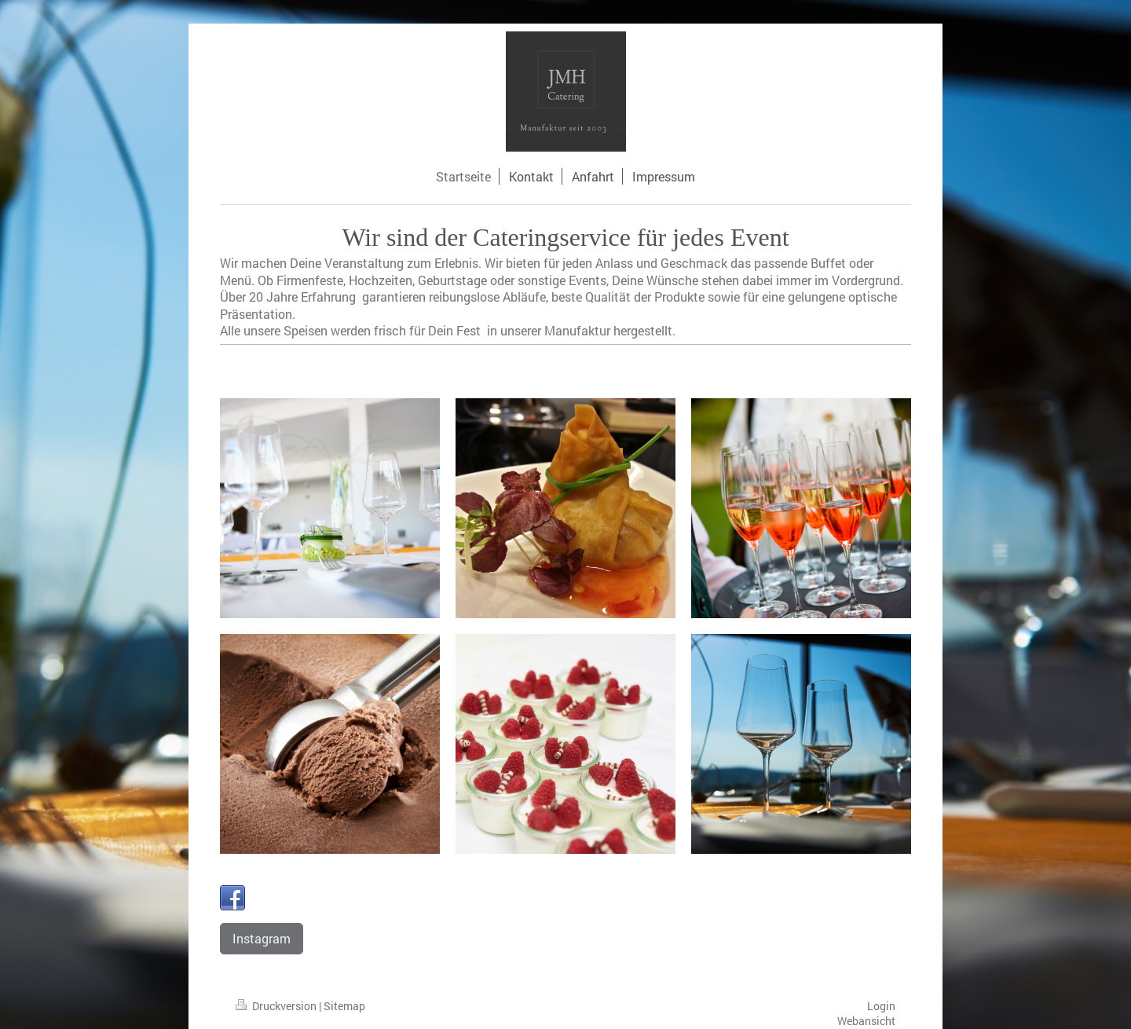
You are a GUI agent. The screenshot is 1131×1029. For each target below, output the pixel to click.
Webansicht (866, 1020)
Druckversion (277, 1005)
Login (881, 1005)
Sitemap (344, 1005)
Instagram (261, 938)
